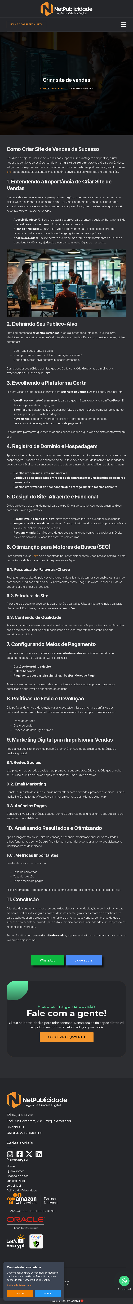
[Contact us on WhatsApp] (124, 1281)
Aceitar (20, 1293)
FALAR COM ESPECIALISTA (26, 24)
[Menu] (123, 24)
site (9, 171)
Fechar (48, 1293)
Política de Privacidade (19, 1285)
